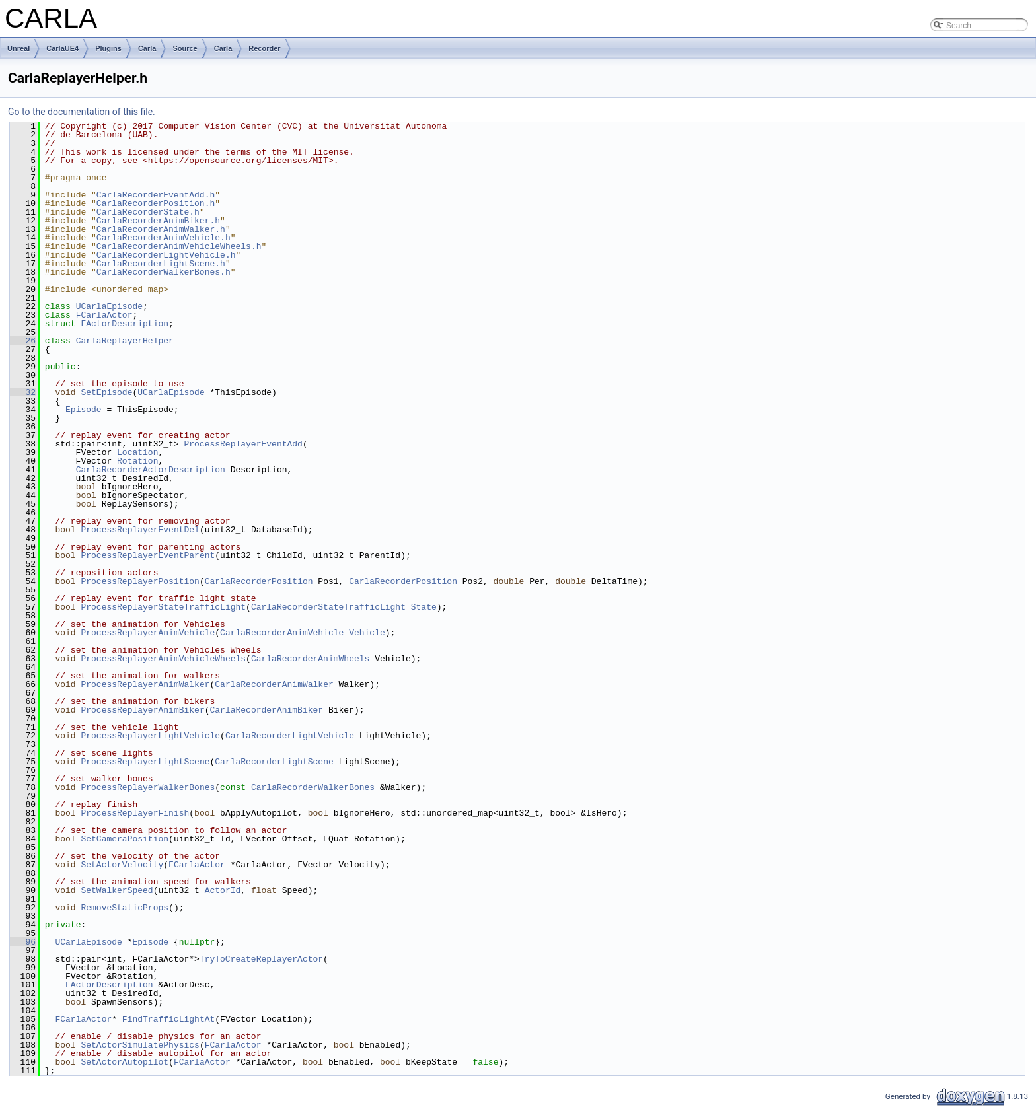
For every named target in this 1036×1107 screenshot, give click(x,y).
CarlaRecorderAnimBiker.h (158, 221)
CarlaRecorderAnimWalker (274, 684)
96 (23, 942)
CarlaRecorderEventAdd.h (155, 195)
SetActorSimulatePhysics (140, 1045)
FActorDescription (124, 324)
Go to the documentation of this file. (81, 111)
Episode (83, 409)
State (424, 607)
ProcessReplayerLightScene (145, 762)
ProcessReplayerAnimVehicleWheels (163, 658)
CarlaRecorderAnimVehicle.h (163, 238)
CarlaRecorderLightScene (274, 762)
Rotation (137, 461)
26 (23, 341)
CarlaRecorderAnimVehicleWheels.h (179, 246)
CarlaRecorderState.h (148, 212)
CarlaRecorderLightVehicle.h (166, 255)
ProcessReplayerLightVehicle (150, 736)
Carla (147, 48)
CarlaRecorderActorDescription (150, 470)
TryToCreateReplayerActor (261, 959)
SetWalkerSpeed (117, 890)
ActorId (223, 890)
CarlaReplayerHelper (125, 341)
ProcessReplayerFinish (135, 813)
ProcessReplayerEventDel (140, 530)
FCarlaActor (104, 315)
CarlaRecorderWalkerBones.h (163, 272)
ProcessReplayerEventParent (148, 555)
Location (137, 452)
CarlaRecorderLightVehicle (289, 736)
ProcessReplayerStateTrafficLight (163, 607)
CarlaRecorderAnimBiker (266, 710)
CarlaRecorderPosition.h (155, 203)
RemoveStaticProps (124, 907)
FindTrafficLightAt (168, 1019)
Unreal (18, 48)
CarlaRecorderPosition (259, 581)
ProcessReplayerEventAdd (243, 444)
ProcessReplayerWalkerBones (148, 787)
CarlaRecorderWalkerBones (313, 787)
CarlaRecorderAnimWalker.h (160, 229)
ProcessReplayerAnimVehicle (148, 633)
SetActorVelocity (122, 865)
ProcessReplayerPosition (140, 581)
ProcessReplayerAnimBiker (142, 710)
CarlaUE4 (62, 48)
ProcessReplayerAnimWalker (145, 684)
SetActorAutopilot (124, 1062)
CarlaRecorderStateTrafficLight (328, 607)
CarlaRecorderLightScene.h (160, 263)
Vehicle (367, 633)
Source (184, 48)
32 (23, 392)
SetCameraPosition (124, 839)
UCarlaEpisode (109, 306)
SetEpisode (106, 392)
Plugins (108, 48)
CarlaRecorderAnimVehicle (282, 633)
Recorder (264, 48)
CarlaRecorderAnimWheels (310, 658)
